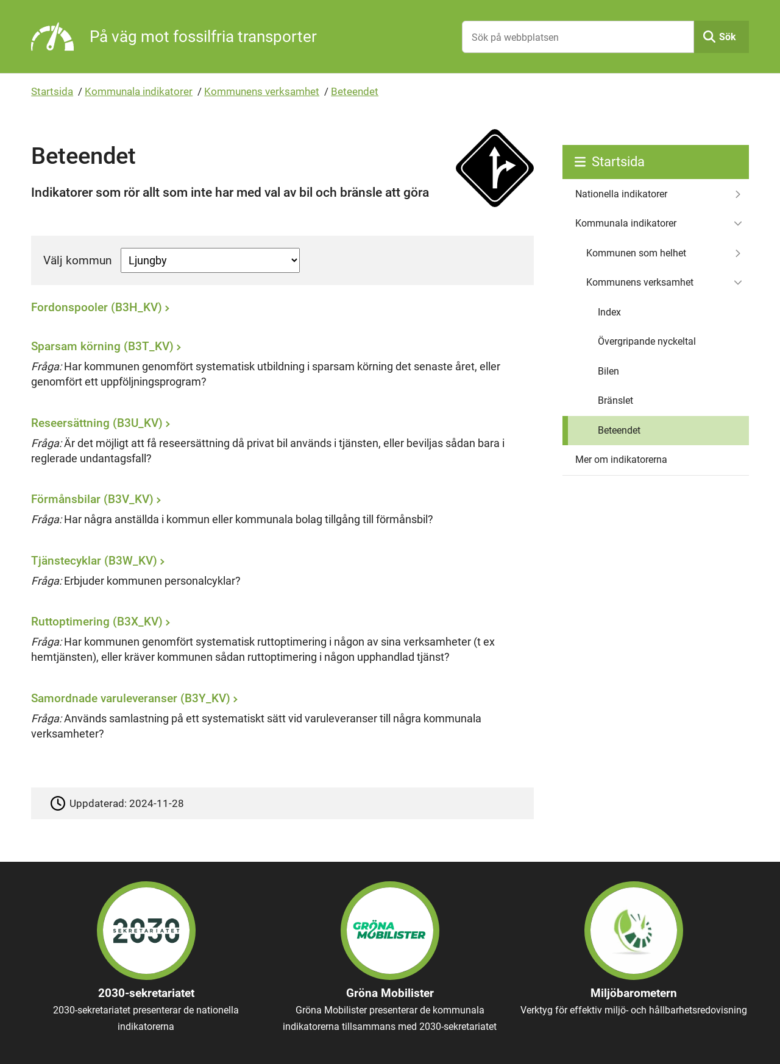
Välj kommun (77, 260)
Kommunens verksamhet (261, 91)
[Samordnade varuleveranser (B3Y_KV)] (279, 720)
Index (609, 312)
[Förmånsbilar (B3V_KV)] (279, 514)
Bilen (608, 371)
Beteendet (354, 91)
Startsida (52, 91)
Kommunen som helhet (636, 253)
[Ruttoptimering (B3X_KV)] (279, 644)
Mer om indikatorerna (621, 459)
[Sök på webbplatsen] (578, 37)
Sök (727, 37)
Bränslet (615, 400)
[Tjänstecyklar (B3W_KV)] (279, 575)
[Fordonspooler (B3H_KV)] (279, 311)
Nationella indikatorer (621, 194)
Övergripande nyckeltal (647, 341)
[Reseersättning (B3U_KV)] (279, 444)
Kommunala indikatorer (139, 91)
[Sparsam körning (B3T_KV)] (279, 368)
